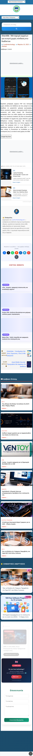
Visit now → (16, 676)
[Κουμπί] (16, 29)
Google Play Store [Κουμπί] (6, 136)
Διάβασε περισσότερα (11, 653)
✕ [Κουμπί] (30, 753)
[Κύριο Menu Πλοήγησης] (10, 17)
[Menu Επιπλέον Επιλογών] (16, 1)
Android (4, 46)
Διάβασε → (5, 408)
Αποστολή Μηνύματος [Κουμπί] (16, 720)
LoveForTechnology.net (18, 219)
